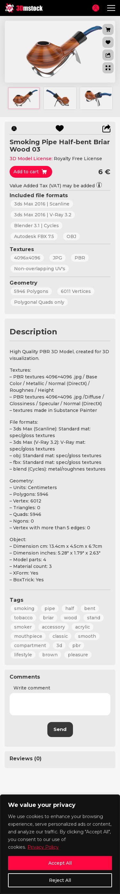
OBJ (71, 236)
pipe (49, 608)
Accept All (60, 863)
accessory (53, 627)
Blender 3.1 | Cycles (36, 225)
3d (59, 645)
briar (48, 618)
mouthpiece (28, 636)
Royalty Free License (78, 158)
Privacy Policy (43, 847)
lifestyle (23, 655)
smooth (87, 636)
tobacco (23, 618)
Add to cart (26, 172)
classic (60, 636)
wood (70, 618)
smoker (23, 627)
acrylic (82, 627)
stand (93, 618)
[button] (108, 55)
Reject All (60, 880)
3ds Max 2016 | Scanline (41, 204)
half (69, 608)
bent (89, 608)
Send (60, 729)
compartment (30, 645)
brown (50, 655)
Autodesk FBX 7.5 (34, 236)
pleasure (78, 655)
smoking (24, 608)
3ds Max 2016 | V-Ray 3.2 (42, 215)
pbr (76, 645)
